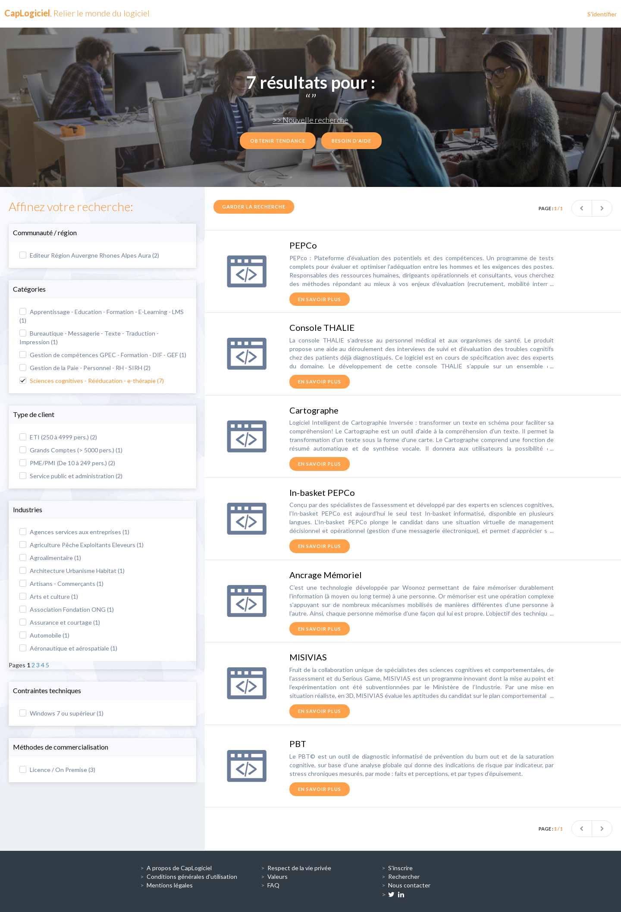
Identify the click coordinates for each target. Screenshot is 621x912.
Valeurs (277, 876)
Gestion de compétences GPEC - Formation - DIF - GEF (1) (102, 354)
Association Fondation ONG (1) (66, 609)
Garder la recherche (253, 206)
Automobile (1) (44, 635)
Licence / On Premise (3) (57, 769)
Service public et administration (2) (70, 475)
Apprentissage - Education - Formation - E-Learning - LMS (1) (101, 316)
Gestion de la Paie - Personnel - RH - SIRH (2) (85, 367)
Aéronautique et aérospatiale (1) (68, 648)
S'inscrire (400, 868)
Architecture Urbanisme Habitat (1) (72, 570)
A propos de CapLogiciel (179, 868)
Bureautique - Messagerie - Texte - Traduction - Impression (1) (89, 338)
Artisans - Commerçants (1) (61, 583)
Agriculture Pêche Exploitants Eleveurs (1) (81, 544)
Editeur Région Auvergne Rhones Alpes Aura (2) (89, 255)
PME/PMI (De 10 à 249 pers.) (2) (67, 463)
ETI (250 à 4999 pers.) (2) (58, 437)
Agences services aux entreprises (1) (74, 531)
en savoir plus (319, 299)
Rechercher (404, 876)
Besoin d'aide (351, 140)
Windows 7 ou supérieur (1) (61, 713)
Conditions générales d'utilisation (192, 876)
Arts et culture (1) (48, 596)
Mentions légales (170, 885)
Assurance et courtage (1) (59, 622)
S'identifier (602, 14)
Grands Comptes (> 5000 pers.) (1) (70, 450)
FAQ (273, 885)
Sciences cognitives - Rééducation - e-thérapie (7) (91, 380)
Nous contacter (409, 885)
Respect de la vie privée (299, 868)
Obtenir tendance (277, 140)
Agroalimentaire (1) (50, 557)
